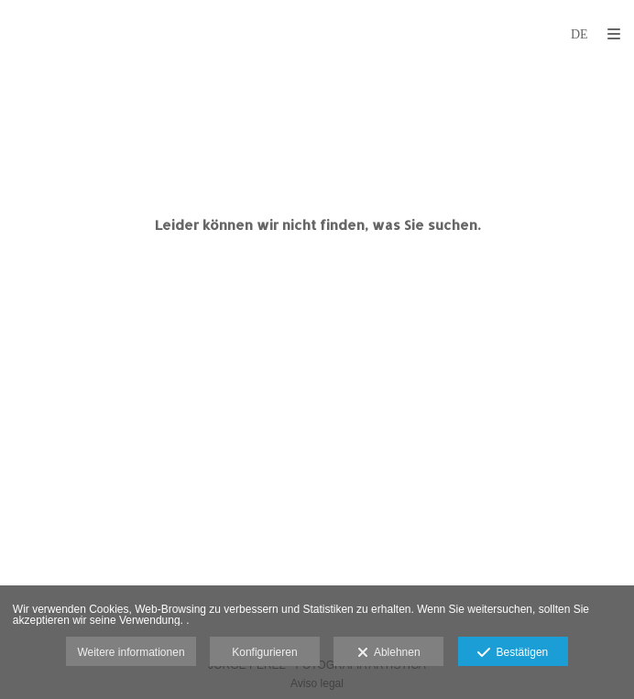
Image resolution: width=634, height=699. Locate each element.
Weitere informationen (130, 652)
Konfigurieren (264, 652)
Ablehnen (389, 653)
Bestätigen (512, 653)
